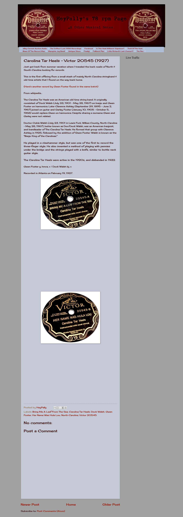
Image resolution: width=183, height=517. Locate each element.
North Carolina (69, 415)
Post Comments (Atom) (51, 511)
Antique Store (74, 51)
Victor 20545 (88, 415)
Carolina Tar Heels (79, 412)
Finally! (87, 51)
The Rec (140, 51)
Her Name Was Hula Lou (46, 415)
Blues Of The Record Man (34, 51)
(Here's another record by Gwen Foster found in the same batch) (61, 86)
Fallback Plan (98, 51)
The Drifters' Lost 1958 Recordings (65, 49)
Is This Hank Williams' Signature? (110, 49)
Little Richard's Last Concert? (120, 51)
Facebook (88, 49)
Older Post (111, 504)
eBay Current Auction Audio (35, 49)
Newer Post (30, 504)
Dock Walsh (98, 412)
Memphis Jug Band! (56, 51)
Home (71, 504)
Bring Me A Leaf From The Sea (50, 412)
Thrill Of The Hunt (135, 49)
